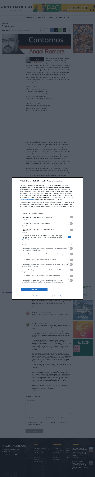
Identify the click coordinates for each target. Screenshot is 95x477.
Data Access (47, 296)
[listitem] (47, 213)
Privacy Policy (58, 296)
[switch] (70, 217)
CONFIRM (34, 289)
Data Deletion (37, 296)
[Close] (79, 181)
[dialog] (47, 238)
